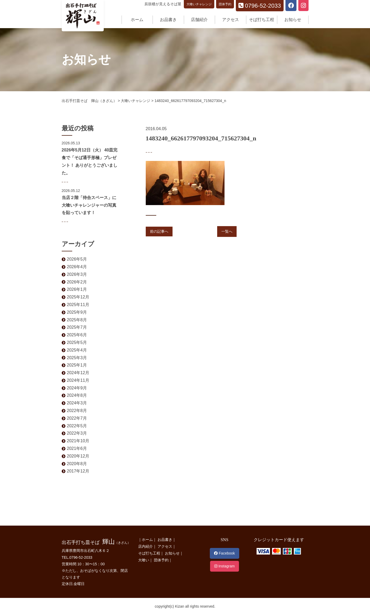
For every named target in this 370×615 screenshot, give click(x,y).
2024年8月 (77, 395)
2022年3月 (77, 433)
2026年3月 (77, 274)
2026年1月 (77, 289)
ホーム (137, 19)
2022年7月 (77, 418)
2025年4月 (77, 350)
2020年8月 (77, 463)
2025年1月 (77, 365)
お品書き (168, 19)
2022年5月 (77, 426)
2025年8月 (77, 320)
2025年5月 (77, 342)
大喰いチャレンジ (199, 4)
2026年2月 (77, 282)
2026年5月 (77, 259)
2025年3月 (77, 357)
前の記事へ (159, 231)
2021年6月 (77, 448)
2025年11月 (78, 304)
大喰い (143, 560)
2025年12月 (78, 297)
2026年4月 (77, 267)
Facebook (224, 553)
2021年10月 (78, 441)
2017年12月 (78, 471)
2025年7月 (77, 327)
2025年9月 (77, 312)
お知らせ (292, 19)
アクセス (230, 19)
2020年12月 (78, 456)
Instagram (224, 566)
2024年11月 (78, 380)
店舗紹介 (199, 19)
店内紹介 (145, 546)
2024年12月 (78, 372)
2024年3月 (77, 403)
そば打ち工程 (261, 19)
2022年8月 (77, 410)
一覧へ (226, 231)
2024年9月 (77, 388)
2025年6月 (77, 335)
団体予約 (225, 4)
